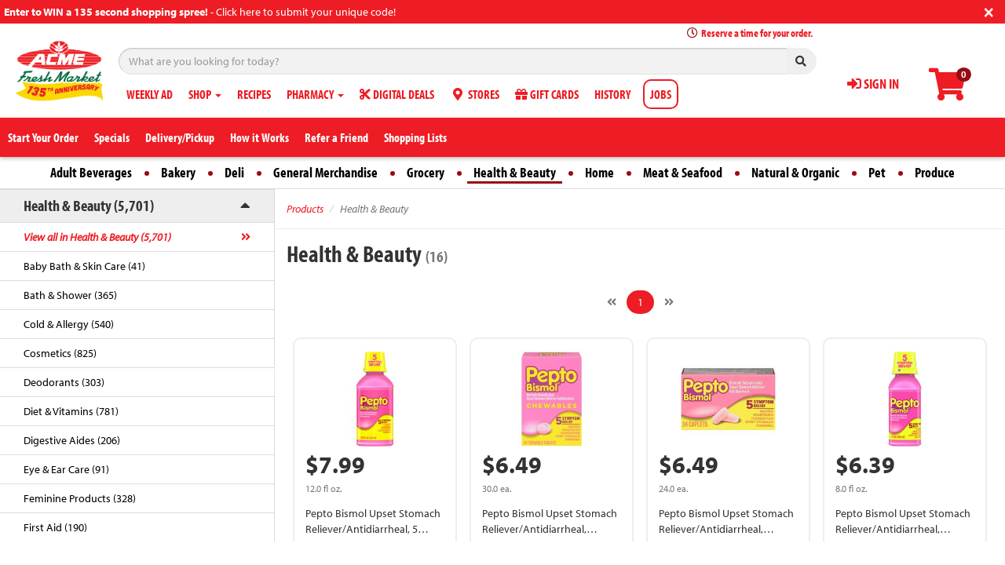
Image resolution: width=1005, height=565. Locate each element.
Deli (234, 172)
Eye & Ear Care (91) (66, 469)
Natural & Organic (795, 172)
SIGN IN (873, 84)
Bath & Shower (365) (70, 295)
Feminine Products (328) (80, 498)
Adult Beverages (91, 172)
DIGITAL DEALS (397, 94)
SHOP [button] (204, 94)
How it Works (259, 137)
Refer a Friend (336, 137)
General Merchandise (325, 172)
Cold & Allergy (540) (69, 324)
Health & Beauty (514, 172)
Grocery (425, 172)
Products (305, 209)
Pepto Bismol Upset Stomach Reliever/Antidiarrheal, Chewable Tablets (549, 529)
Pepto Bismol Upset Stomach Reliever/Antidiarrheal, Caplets (726, 529)
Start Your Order (43, 137)
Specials (112, 137)
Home (599, 172)
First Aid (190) (55, 527)
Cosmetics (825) (60, 353)
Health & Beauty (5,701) (89, 205)
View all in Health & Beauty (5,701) (97, 237)
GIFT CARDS (547, 94)
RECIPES (254, 94)
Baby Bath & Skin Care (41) (84, 266)
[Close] (989, 10)
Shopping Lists (415, 137)
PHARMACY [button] (315, 94)
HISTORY (612, 94)
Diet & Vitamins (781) (71, 411)
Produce (935, 172)
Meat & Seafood (682, 172)
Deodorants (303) (64, 382)
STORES (474, 94)
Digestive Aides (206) (72, 440)
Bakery (178, 172)
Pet (877, 172)
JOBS (660, 94)
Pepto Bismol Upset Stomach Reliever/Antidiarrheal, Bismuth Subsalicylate (902, 529)
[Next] (669, 302)
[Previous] (611, 302)
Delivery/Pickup (179, 137)
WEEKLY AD (149, 94)
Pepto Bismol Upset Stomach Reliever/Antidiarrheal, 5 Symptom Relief (372, 529)
